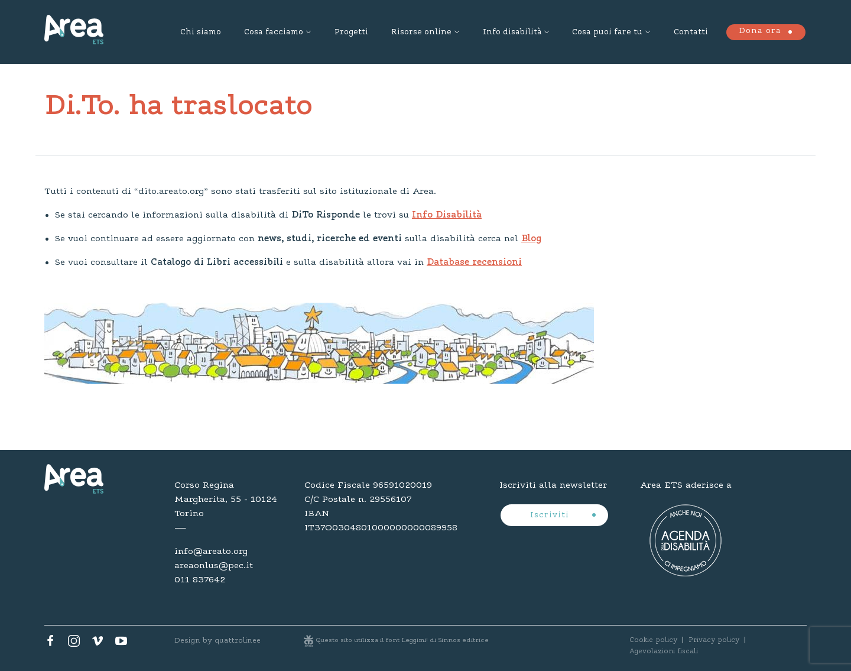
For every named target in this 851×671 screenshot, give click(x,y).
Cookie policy (653, 640)
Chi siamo (200, 32)
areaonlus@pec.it (213, 565)
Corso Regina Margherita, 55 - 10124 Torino (225, 499)
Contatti (691, 32)
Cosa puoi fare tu (607, 32)
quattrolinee (238, 640)
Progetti (351, 32)
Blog (531, 239)
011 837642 (199, 580)
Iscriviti (551, 515)
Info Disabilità (447, 215)
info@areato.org (211, 551)
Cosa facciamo (273, 32)
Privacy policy (713, 640)
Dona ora (760, 31)
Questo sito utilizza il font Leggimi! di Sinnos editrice (402, 640)
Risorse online (421, 32)
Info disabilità (512, 32)
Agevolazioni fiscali (663, 651)
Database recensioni (474, 262)
